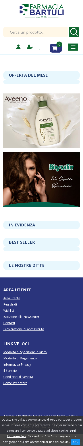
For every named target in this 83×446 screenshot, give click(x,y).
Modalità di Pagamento (20, 358)
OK (75, 442)
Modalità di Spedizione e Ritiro (25, 352)
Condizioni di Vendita (18, 377)
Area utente (11, 298)
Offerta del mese (28, 75)
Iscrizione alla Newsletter (21, 317)
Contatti (9, 323)
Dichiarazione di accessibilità (23, 329)
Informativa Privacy (17, 364)
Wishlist (8, 310)
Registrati (10, 304)
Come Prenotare (15, 383)
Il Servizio (10, 370)
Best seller (22, 242)
